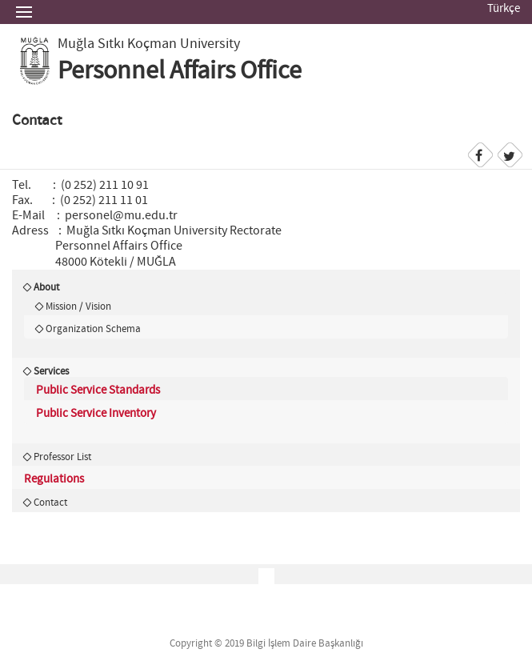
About (46, 287)
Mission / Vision (78, 306)
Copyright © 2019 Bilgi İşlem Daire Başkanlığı (266, 644)
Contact (50, 502)
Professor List (62, 457)
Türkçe (503, 9)
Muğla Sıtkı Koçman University (149, 44)
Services (51, 371)
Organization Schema (93, 328)
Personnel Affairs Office (180, 71)
